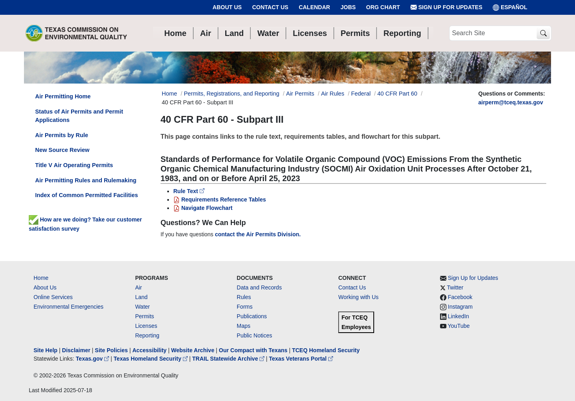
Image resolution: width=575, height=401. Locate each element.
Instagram (460, 306)
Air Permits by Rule (61, 135)
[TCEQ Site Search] (543, 33)
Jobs (348, 7)
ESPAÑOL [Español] (510, 7)
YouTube (459, 326)
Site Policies (111, 350)
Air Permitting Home (63, 96)
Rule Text (188, 191)
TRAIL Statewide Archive (229, 358)
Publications (252, 316)
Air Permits (300, 93)
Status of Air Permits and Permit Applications (79, 116)
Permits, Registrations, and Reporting (231, 93)
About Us (227, 7)
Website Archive (192, 350)
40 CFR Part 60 (397, 93)
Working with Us (358, 297)
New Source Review (62, 150)
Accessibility (150, 350)
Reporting (147, 335)
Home (41, 278)
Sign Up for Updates (446, 7)
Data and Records (259, 287)
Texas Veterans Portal (301, 358)
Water (142, 306)
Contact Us (270, 7)
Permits (144, 316)
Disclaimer (76, 350)
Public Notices (254, 335)
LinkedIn (458, 316)
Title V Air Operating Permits (74, 165)
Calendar (314, 7)
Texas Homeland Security (151, 358)
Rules (244, 297)
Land (141, 297)
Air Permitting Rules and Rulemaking (85, 180)
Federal (361, 93)
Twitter (455, 287)
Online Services (53, 297)
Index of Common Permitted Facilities (86, 195)
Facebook (460, 297)
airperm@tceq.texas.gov (510, 102)
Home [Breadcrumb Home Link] (169, 93)
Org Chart (383, 7)
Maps (243, 326)
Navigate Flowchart (202, 208)
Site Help (46, 350)
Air (138, 287)
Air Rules (332, 93)
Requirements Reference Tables (219, 199)
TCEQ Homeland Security (326, 350)
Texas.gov (93, 358)
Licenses (146, 326)
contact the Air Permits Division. (258, 234)
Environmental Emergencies (68, 306)
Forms (245, 306)
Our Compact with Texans (253, 350)
